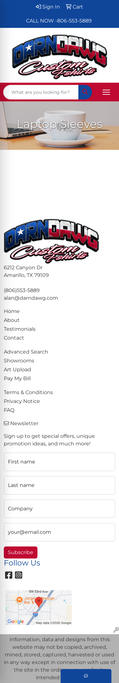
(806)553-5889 (22, 290)
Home (12, 311)
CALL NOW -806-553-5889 (59, 21)
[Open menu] (106, 92)
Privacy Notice (22, 401)
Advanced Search (26, 352)
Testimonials (20, 329)
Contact (14, 338)
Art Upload (17, 370)
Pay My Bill (17, 378)
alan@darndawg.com (31, 298)
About (12, 320)
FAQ (9, 410)
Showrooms (19, 361)
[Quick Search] (41, 92)
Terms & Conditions (28, 392)
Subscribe (20, 552)
